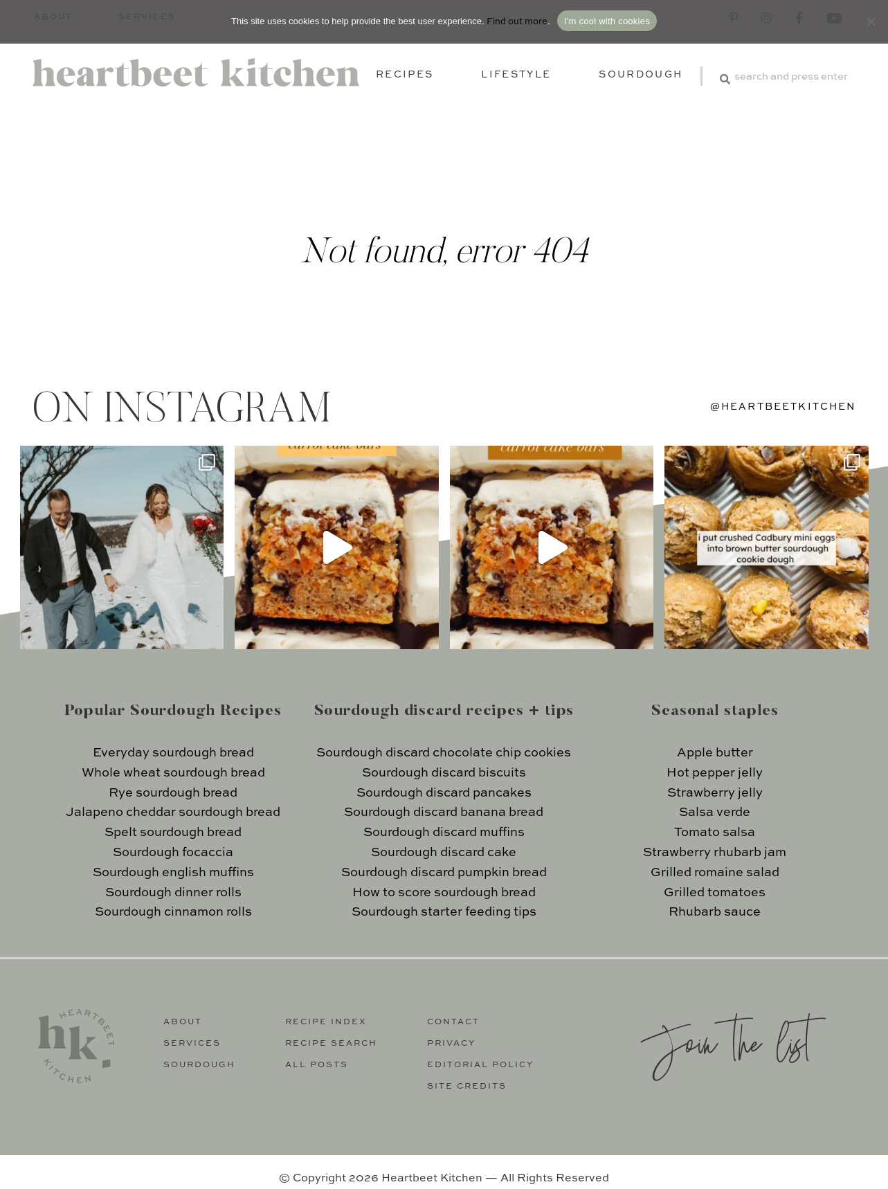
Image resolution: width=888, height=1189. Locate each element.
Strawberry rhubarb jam (714, 852)
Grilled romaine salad (715, 872)
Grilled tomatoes (714, 893)
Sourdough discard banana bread (443, 812)
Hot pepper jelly (715, 773)
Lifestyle (516, 75)
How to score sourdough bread (444, 893)
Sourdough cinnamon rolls (173, 912)
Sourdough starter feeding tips (444, 912)
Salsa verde (714, 812)
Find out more (517, 21)
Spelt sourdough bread (173, 832)
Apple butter (715, 753)
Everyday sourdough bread (173, 753)
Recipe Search (331, 1044)
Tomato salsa (714, 832)
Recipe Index (326, 1022)
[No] (871, 21)
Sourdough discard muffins (444, 832)
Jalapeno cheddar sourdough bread (173, 812)
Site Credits (467, 1086)
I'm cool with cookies (607, 21)
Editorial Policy (480, 1065)
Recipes (404, 75)
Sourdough (640, 75)
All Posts (316, 1065)
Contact (453, 1022)
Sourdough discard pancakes (444, 793)
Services (192, 1044)
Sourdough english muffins (173, 872)
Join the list (725, 1041)
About (182, 1022)
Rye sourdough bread (173, 793)
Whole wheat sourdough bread (173, 773)
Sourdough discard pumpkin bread (444, 872)
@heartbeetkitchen (783, 407)
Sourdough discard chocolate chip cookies (443, 753)
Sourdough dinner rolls (173, 893)
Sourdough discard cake (443, 852)
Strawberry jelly (715, 793)
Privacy (451, 1044)
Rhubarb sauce (715, 912)
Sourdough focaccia (173, 852)
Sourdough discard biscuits (444, 773)
